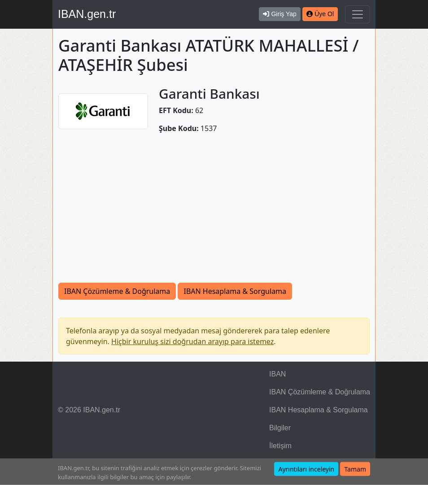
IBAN (277, 374)
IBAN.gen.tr (87, 14)
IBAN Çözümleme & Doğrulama (117, 291)
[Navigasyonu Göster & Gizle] (357, 14)
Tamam (355, 469)
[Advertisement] (214, 208)
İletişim (280, 446)
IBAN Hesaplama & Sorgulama (234, 291)
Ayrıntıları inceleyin (306, 469)
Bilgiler (280, 428)
